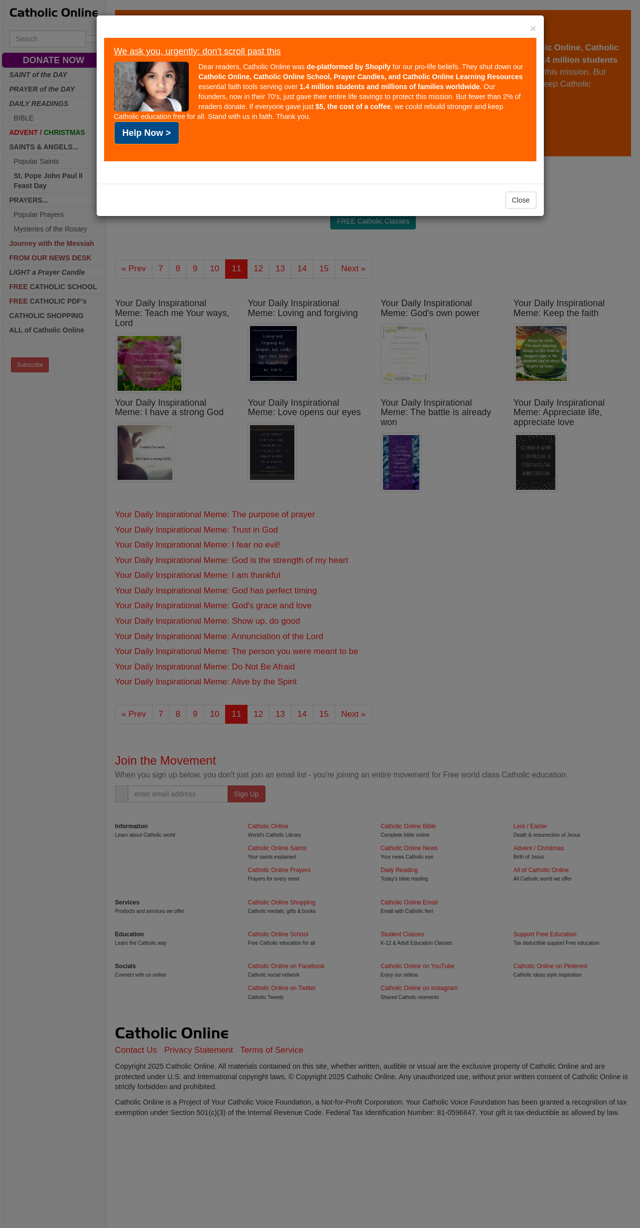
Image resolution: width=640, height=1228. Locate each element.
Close (521, 200)
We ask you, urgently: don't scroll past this (197, 51)
